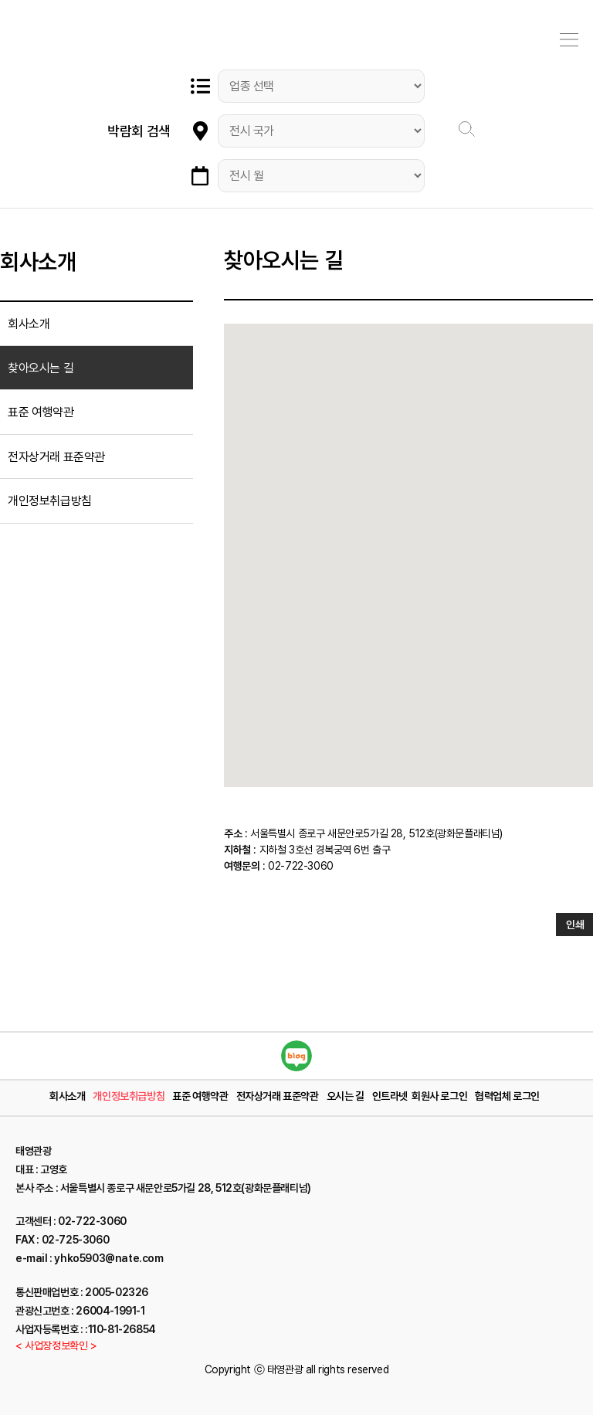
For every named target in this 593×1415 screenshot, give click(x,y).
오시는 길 (345, 1096)
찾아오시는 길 (40, 368)
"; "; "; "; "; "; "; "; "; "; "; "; (321, 175)
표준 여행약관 (40, 412)
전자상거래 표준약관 (56, 457)
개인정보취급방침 (50, 501)
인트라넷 (390, 1096)
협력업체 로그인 (507, 1096)
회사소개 (28, 324)
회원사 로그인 (439, 1096)
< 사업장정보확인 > (56, 1345)
